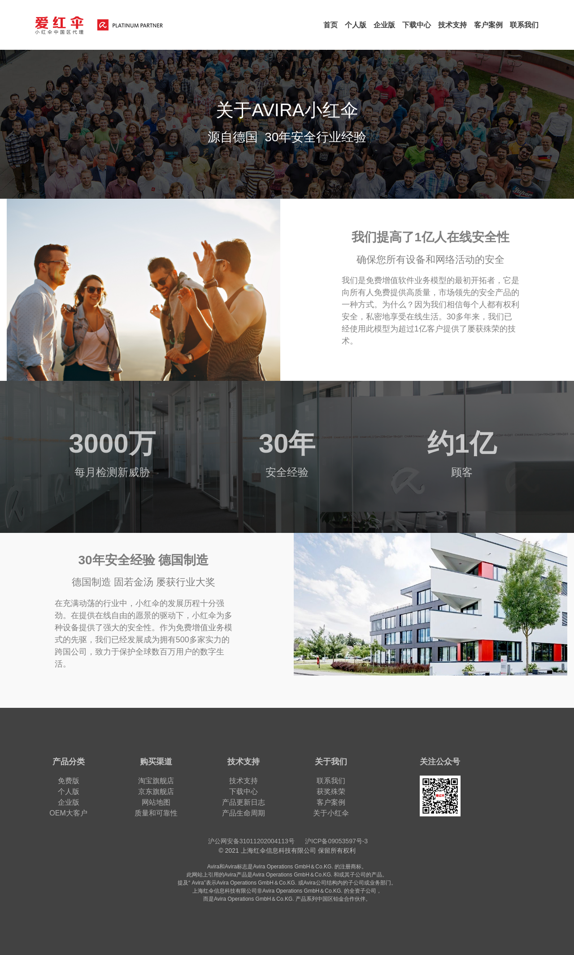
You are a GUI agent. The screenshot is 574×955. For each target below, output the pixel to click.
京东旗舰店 (156, 791)
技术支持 (243, 781)
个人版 (68, 791)
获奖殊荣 (331, 791)
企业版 (68, 802)
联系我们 (331, 781)
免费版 (68, 781)
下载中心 (243, 791)
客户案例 (331, 802)
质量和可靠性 (156, 813)
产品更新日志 (243, 802)
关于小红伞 (331, 813)
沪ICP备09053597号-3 (336, 841)
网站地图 (156, 802)
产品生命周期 (243, 813)
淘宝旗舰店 (156, 781)
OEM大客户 (68, 813)
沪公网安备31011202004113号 (251, 841)
